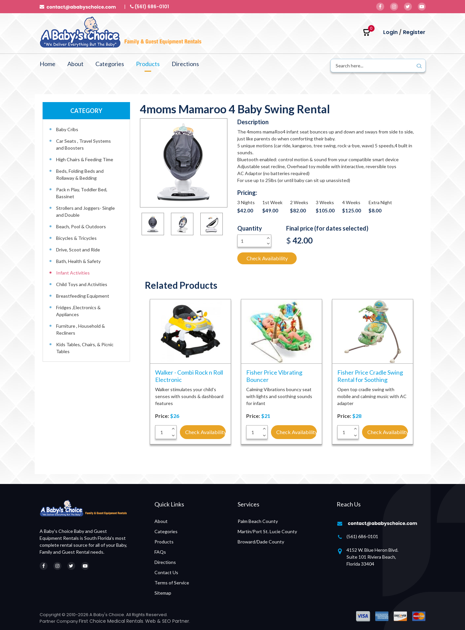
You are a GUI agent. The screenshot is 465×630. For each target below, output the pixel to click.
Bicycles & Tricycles (76, 238)
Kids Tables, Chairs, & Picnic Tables (85, 348)
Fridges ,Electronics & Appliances (78, 311)
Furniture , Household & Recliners (80, 329)
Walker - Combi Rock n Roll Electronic (189, 376)
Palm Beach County (258, 521)
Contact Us (166, 572)
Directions (185, 63)
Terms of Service (171, 582)
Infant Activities (73, 273)
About (75, 63)
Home (47, 63)
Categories (109, 63)
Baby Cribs (67, 129)
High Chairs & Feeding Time (84, 159)
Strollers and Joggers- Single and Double (85, 211)
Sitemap (162, 593)
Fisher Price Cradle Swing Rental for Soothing (370, 376)
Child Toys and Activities (81, 284)
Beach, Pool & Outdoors (81, 226)
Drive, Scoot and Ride (78, 249)
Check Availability (267, 258)
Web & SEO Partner (167, 621)
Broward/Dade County (261, 541)
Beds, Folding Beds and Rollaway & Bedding (80, 174)
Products (148, 63)
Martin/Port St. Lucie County (267, 531)
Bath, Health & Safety (78, 261)
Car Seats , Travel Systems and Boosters (83, 144)
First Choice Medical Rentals (111, 621)
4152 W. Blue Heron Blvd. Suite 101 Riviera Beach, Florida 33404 (372, 557)
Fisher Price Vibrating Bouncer (274, 376)
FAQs (160, 552)
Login (390, 32)
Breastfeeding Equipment (82, 296)
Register (414, 32)
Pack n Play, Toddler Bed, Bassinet (81, 193)
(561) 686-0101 (362, 536)
